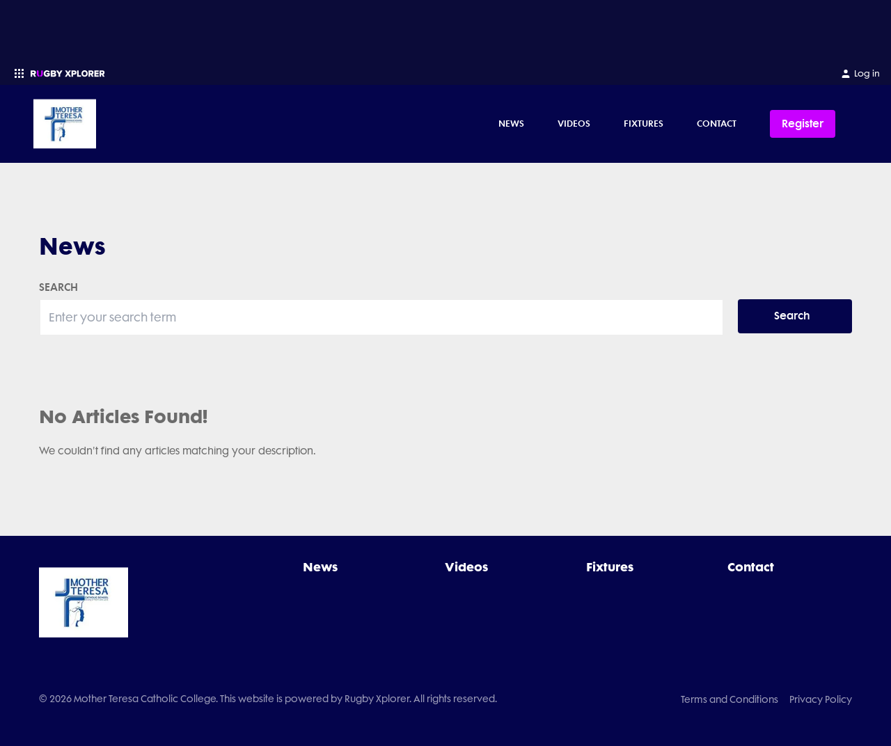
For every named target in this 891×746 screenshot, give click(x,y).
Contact (716, 123)
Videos (574, 123)
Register (802, 123)
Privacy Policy (820, 699)
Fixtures (643, 123)
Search (792, 315)
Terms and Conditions (729, 699)
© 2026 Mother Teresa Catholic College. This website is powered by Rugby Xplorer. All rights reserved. (268, 698)
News (511, 123)
